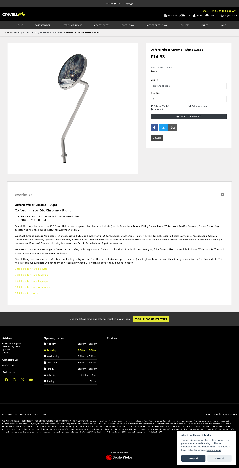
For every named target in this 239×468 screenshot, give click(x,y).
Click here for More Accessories (33, 287)
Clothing (127, 25)
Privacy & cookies (228, 414)
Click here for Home (26, 293)
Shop (17, 33)
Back (156, 138)
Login (129, 4)
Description (23, 195)
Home (19, 25)
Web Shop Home (72, 25)
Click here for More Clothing (31, 275)
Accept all (193, 458)
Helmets (184, 25)
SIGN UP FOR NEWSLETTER (152, 319)
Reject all (219, 458)
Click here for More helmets (31, 269)
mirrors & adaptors (51, 33)
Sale (223, 25)
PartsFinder (43, 25)
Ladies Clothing (156, 25)
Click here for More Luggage (31, 281)
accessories (30, 33)
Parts (204, 25)
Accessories (101, 25)
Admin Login (212, 414)
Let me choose (214, 450)
